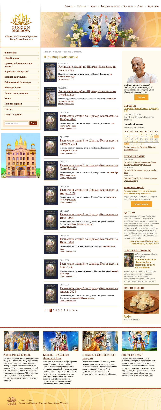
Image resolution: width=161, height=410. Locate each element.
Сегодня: (130, 106)
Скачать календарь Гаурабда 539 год (139, 147)
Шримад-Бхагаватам (73, 52)
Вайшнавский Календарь (18, 82)
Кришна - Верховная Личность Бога (56, 356)
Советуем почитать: (137, 250)
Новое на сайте (134, 156)
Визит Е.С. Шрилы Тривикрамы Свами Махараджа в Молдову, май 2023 (140, 163)
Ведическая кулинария (16, 93)
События (81, 6)
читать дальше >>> (66, 79)
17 (126, 139)
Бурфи (127, 316)
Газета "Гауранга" (14, 114)
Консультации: (134, 187)
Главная (69, 6)
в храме (71, 101)
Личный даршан (13, 104)
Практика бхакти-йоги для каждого (18, 64)
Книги (8, 98)
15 (151, 136)
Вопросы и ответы (110, 6)
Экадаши (128, 108)
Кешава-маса (141, 108)
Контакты (128, 6)
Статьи (8, 109)
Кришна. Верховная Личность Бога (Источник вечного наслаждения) (145, 263)
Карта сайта (153, 6)
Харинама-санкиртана (16, 71)
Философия (11, 53)
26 (136, 141)
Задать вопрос (141, 204)
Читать (141, 97)
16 (156, 136)
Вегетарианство (13, 87)
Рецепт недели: (134, 288)
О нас (140, 6)
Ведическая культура (16, 77)
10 (73, 310)
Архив (93, 6)
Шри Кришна (12, 58)
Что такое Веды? (132, 354)
